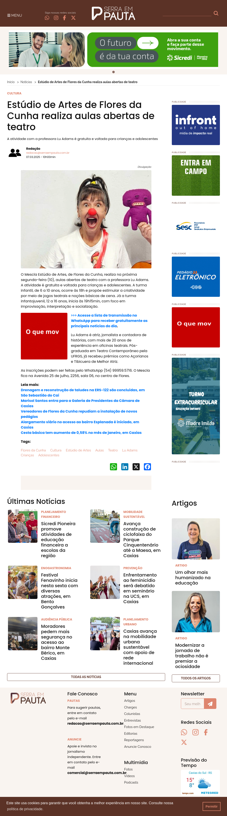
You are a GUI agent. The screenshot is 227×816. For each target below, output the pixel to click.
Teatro (112, 450)
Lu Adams (129, 450)
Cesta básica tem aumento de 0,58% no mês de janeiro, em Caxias (81, 432)
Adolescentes (48, 455)
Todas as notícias (86, 677)
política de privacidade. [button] (25, 809)
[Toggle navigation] (14, 15)
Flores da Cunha (33, 450)
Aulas (99, 450)
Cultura (55, 450)
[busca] (187, 13)
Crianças (27, 455)
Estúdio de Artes (78, 450)
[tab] (113, 72)
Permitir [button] (211, 806)
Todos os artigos (196, 678)
